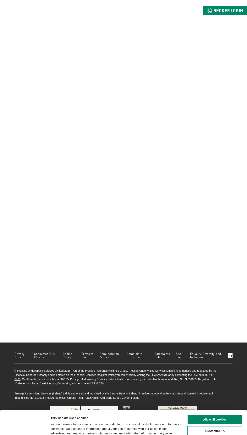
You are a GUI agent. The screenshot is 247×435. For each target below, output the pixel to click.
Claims (161, 10)
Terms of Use (87, 355)
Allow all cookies (215, 398)
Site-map (179, 355)
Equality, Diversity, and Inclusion (205, 355)
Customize (215, 409)
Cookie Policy (67, 355)
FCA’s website (159, 374)
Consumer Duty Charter (44, 355)
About (119, 10)
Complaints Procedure (134, 355)
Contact (186, 10)
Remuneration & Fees (109, 355)
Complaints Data (162, 355)
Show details (60, 427)
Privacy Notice (19, 355)
